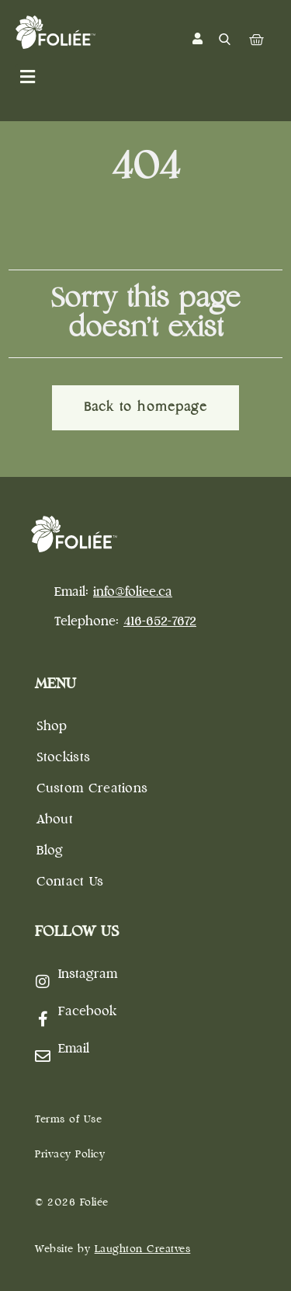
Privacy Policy (70, 1155)
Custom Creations (92, 789)
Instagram (87, 974)
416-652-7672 (159, 622)
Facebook (87, 1012)
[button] (27, 77)
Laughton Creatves (143, 1249)
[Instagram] (42, 982)
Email (73, 1049)
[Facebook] (42, 1019)
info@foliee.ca (132, 592)
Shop (52, 726)
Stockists (63, 758)
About (55, 820)
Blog (50, 851)
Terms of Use (68, 1120)
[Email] (42, 1056)
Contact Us (70, 882)
